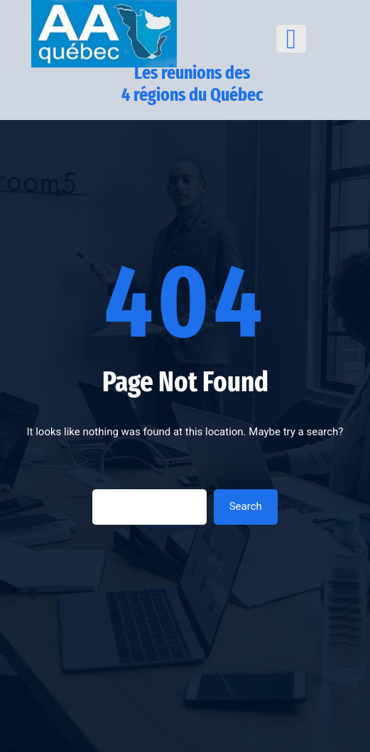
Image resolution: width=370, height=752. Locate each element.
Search (245, 506)
